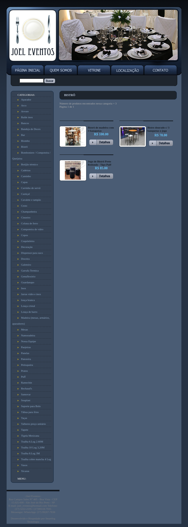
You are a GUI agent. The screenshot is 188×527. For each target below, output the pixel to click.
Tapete (24, 429)
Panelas (25, 353)
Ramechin (26, 382)
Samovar (26, 394)
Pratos (24, 370)
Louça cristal (28, 305)
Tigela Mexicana (30, 435)
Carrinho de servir (31, 187)
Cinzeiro (25, 217)
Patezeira (26, 358)
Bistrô (24, 146)
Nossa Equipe (28, 341)
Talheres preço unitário (33, 423)
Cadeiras (25, 170)
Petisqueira (27, 364)
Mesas (24, 329)
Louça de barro (29, 311)
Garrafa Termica (30, 270)
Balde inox (27, 117)
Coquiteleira (27, 241)
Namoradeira (28, 335)
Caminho (26, 176)
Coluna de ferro (29, 223)
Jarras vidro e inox (31, 294)
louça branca (28, 300)
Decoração (27, 246)
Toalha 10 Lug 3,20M (33, 447)
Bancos (25, 123)
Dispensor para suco (32, 252)
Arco (23, 105)
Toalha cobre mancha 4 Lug (36, 459)
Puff (23, 376)
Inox (23, 288)
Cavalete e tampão (31, 199)
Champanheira (29, 211)
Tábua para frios (30, 412)
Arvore (25, 111)
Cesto (24, 205)
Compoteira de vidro (32, 229)
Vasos (24, 465)
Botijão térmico (29, 164)
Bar (23, 134)
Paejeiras (26, 347)
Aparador (26, 99)
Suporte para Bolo (31, 406)
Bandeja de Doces (30, 129)
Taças (24, 417)
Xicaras (25, 471)
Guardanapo (27, 282)
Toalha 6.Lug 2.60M (32, 441)
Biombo (25, 140)
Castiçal (25, 193)
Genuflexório (28, 276)
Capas (24, 182)
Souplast (25, 400)
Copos (24, 235)
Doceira (25, 258)
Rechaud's (26, 388)
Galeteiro (26, 264)
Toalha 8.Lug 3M (30, 453)
